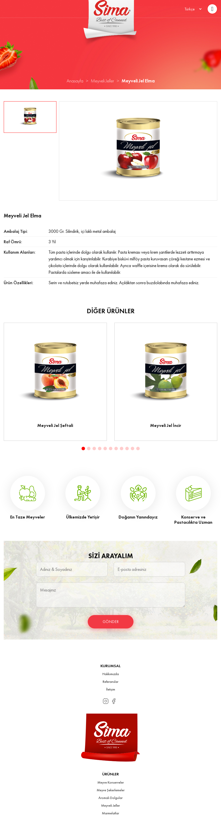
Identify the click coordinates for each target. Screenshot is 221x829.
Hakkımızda (110, 674)
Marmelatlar (110, 813)
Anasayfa (75, 81)
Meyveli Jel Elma (138, 81)
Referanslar (110, 681)
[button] (83, 448)
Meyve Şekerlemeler (111, 790)
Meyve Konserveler (110, 782)
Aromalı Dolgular (110, 797)
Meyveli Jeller (102, 81)
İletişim (110, 689)
